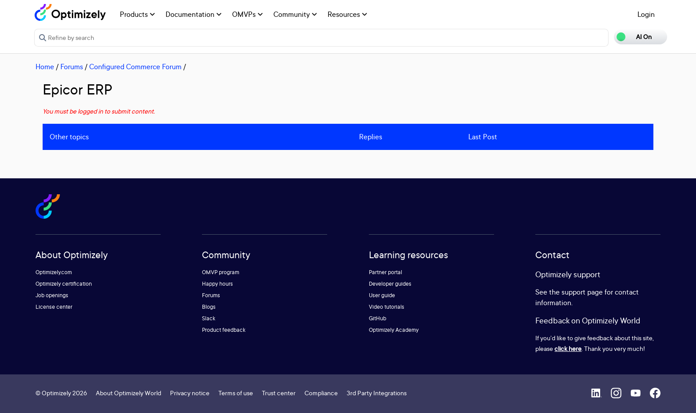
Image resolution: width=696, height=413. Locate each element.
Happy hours (217, 283)
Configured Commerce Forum (135, 66)
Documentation (193, 14)
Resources (347, 14)
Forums (71, 66)
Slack (208, 318)
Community (295, 14)
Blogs (209, 307)
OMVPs (247, 14)
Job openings (52, 295)
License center (54, 307)
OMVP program (220, 272)
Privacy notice (190, 393)
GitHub (377, 318)
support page (582, 292)
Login (646, 14)
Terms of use (235, 393)
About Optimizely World (128, 393)
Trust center (279, 393)
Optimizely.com (54, 272)
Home (45, 66)
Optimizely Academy (394, 330)
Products (137, 14)
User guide (382, 295)
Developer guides (390, 283)
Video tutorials (386, 307)
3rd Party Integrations (377, 393)
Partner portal (385, 272)
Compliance (321, 393)
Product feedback (223, 330)
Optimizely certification (64, 283)
